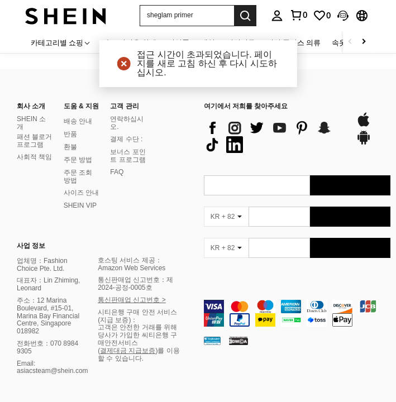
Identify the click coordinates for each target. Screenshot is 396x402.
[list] (274, 136)
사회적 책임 (34, 157)
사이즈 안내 (81, 193)
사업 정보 (31, 246)
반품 (70, 134)
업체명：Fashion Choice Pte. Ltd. (42, 264)
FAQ (116, 172)
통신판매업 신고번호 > (132, 300)
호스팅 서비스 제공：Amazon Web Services (131, 264)
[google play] (363, 143)
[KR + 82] (226, 217)
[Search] (245, 15)
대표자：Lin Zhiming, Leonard (48, 284)
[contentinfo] (297, 313)
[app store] (363, 125)
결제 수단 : (126, 139)
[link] (322, 15)
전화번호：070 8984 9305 (47, 347)
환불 (70, 147)
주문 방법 (78, 160)
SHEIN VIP (80, 205)
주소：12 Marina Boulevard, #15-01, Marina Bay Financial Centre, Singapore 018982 (48, 315)
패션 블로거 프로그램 (34, 141)
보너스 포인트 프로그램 (127, 156)
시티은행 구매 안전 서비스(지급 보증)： (137, 316)
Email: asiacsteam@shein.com (52, 367)
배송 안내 (78, 121)
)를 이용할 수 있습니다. (139, 354)
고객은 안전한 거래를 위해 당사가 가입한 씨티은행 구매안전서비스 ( (137, 338)
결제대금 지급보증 (127, 351)
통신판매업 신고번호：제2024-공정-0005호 (135, 283)
